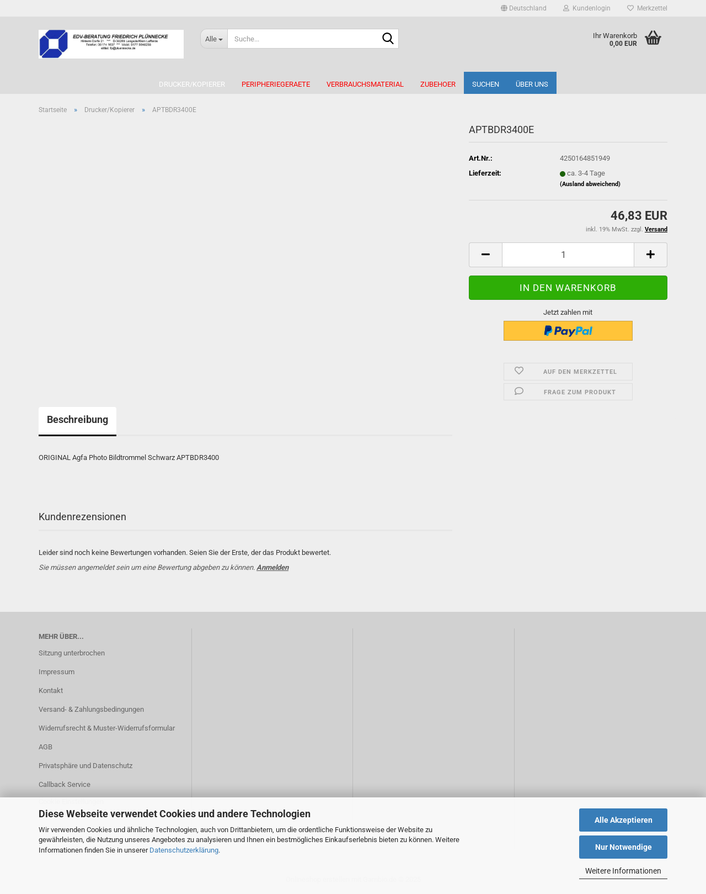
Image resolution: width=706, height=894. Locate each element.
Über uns (532, 84)
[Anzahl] (568, 254)
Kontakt (51, 690)
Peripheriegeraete (276, 84)
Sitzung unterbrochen (72, 653)
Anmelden (272, 567)
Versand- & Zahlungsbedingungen (91, 709)
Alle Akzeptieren (623, 820)
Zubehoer (438, 84)
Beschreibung (77, 419)
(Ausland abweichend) (590, 184)
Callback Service (64, 784)
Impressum (56, 672)
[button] (524, 8)
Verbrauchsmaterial (365, 84)
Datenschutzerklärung (183, 850)
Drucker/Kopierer (192, 84)
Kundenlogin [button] (587, 8)
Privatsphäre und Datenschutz (85, 765)
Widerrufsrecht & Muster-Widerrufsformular (107, 728)
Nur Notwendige (623, 847)
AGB (45, 747)
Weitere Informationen (623, 870)
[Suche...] (213, 39)
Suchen (485, 84)
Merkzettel (647, 8)
